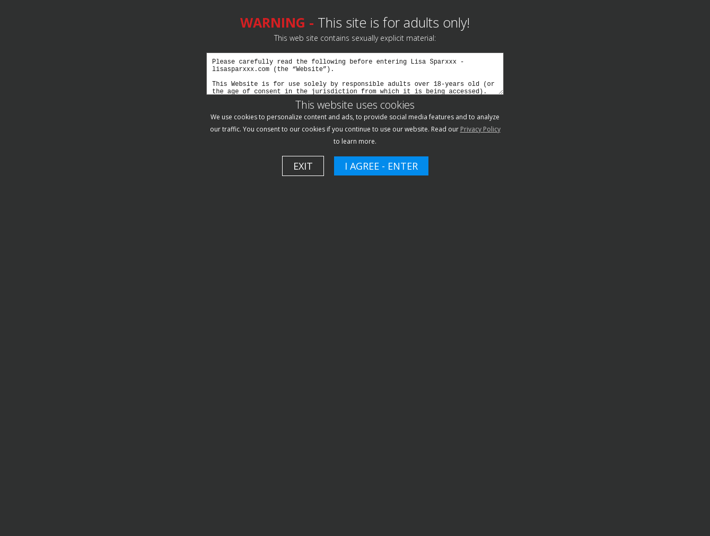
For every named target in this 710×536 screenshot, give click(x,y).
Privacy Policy (480, 129)
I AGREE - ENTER (381, 166)
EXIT (303, 166)
